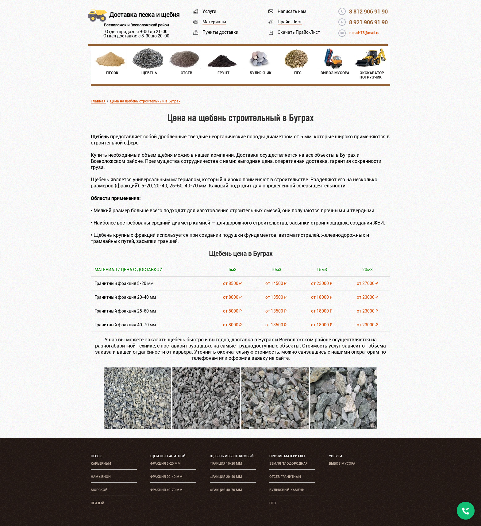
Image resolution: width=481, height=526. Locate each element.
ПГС (272, 503)
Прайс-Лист (290, 21)
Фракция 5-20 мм (165, 464)
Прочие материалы (287, 456)
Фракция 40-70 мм (166, 490)
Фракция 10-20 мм (226, 464)
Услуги (209, 11)
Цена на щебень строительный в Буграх (145, 101)
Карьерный (101, 464)
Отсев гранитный (285, 477)
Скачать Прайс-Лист (299, 32)
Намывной (101, 477)
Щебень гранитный (168, 456)
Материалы (214, 21)
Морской (99, 490)
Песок (96, 456)
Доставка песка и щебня (144, 14)
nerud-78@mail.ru (364, 33)
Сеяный (97, 503)
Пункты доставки (220, 32)
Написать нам (292, 11)
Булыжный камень (286, 490)
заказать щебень (165, 340)
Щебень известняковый (232, 456)
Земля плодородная (288, 464)
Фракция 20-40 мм (166, 477)
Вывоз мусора (342, 464)
